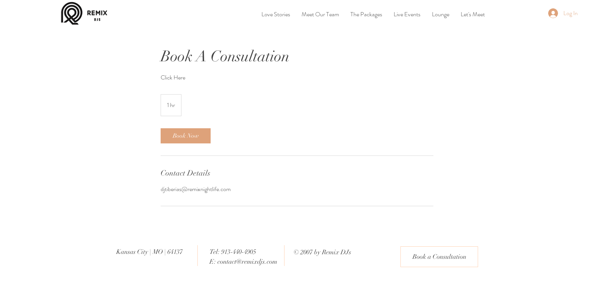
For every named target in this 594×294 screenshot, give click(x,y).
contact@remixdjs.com (247, 262)
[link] (186, 135)
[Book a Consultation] (439, 256)
